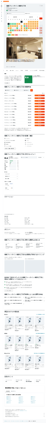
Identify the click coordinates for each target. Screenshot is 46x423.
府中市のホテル (33, 386)
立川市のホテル (8, 386)
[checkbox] (8, 184)
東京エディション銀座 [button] (8, 349)
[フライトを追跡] (1, 14)
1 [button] (21, 21)
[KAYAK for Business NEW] (1, 16)
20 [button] (17, 28)
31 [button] (10, 32)
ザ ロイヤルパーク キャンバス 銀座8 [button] (39, 311)
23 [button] (8, 30)
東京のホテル (33, 384)
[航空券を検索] (1, 4)
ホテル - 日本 (17, 406)
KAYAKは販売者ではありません (25, 398)
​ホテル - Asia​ (12, 406)
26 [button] (37, 28)
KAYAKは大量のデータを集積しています (25, 400)
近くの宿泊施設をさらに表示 (40, 299)
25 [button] (12, 30)
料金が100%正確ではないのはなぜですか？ (25, 401)
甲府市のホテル (8, 381)
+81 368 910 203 (9, 9)
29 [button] (21, 30)
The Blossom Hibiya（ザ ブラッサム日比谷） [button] (29, 350)
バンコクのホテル (9, 385)
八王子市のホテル (21, 386)
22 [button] (21, 28)
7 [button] (19, 23)
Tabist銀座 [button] (26, 330)
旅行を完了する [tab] (13, 376)
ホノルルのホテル (33, 385)
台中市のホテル (21, 384)
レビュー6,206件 (14, 10)
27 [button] (17, 30)
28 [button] (19, 30)
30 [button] (8, 32)
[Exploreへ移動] (1, 12)
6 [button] (24, 23)
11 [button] (35, 23)
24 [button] (10, 30)
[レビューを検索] (29, 157)
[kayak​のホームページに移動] (6, 1)
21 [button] (19, 28)
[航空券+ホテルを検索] (1, 10)
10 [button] (33, 23)
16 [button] (8, 28)
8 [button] (21, 23)
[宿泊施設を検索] (1, 6)
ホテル (9, 406)
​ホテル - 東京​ (26, 406)
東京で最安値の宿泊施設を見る (40, 318)
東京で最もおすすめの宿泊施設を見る (39, 338)
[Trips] (1, 18)
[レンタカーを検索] (1, 8)
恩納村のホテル (33, 381)
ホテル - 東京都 (21, 406)
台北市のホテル (21, 385)
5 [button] (37, 21)
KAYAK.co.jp (5, 406)
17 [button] (10, 28)
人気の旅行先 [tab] (8, 376)
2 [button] (8, 23)
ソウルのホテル (21, 381)
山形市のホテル (8, 384)
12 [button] (37, 23)
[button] (2, 1)
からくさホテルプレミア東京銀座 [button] (19, 350)
